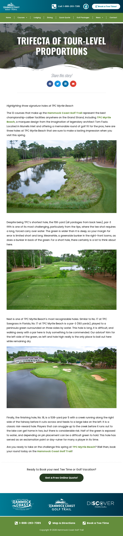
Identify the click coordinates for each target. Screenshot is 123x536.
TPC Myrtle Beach (83, 447)
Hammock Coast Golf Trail (64, 113)
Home (8, 17)
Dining (50, 17)
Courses (22, 17)
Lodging (37, 17)
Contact (113, 17)
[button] (50, 84)
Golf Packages (83, 17)
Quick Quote (64, 17)
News (99, 17)
